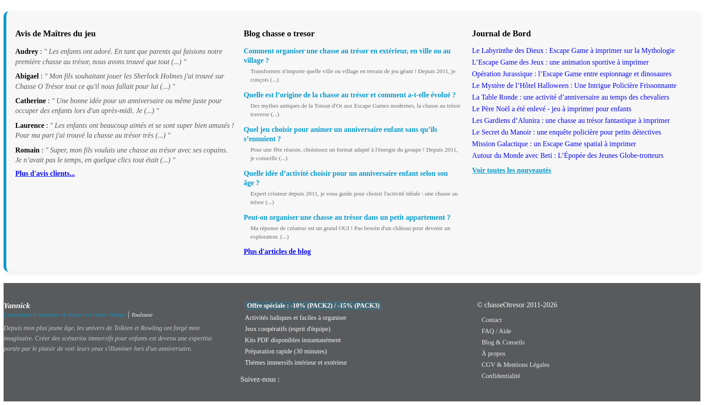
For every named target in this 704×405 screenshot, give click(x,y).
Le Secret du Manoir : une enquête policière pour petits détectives (566, 132)
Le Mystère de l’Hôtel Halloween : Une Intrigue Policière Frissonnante (574, 85)
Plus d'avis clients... (45, 173)
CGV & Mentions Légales (516, 364)
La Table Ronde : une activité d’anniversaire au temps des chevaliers (570, 97)
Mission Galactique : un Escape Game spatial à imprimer (554, 144)
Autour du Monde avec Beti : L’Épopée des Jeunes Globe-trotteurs (567, 155)
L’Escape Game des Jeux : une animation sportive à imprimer (560, 62)
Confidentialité (501, 375)
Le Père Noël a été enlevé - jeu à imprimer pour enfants (551, 109)
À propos (494, 353)
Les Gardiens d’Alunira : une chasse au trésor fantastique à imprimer (571, 120)
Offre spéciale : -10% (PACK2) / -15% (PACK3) (313, 305)
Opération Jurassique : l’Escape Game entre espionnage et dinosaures (571, 74)
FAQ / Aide (496, 331)
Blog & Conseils (503, 342)
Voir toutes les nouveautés (511, 170)
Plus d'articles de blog (277, 251)
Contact (492, 319)
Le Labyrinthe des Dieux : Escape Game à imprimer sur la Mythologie (573, 50)
